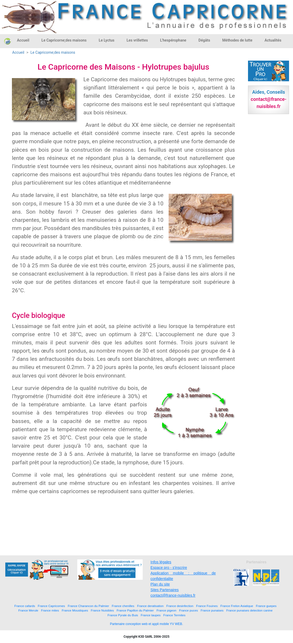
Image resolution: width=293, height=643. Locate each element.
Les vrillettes (137, 40)
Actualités (272, 40)
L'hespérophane (173, 40)
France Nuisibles (102, 610)
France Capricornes (51, 606)
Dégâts (204, 40)
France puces (188, 610)
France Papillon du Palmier (135, 610)
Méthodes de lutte (237, 40)
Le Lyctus (106, 40)
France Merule (28, 610)
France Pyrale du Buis (122, 615)
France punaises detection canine (249, 610)
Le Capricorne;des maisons (64, 40)
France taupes (151, 615)
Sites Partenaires (165, 590)
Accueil (23, 40)
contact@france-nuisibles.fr (173, 595)
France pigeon (166, 610)
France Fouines (207, 606)
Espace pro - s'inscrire (169, 567)
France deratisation (150, 606)
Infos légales (161, 562)
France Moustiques (75, 610)
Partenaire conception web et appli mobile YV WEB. (146, 624)
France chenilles (123, 606)
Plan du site (160, 584)
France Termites (174, 615)
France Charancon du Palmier (88, 606)
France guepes (266, 606)
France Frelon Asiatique (236, 606)
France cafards (24, 606)
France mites (50, 610)
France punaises (212, 610)
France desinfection (179, 606)
